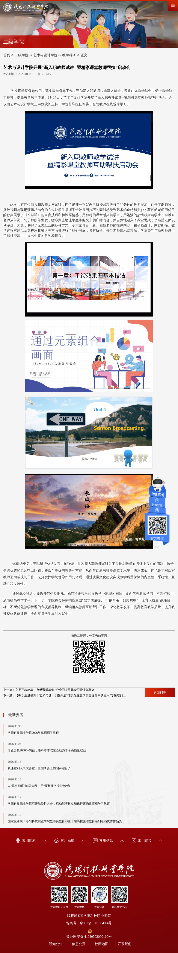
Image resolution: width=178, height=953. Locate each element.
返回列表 (160, 692)
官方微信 (157, 536)
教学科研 (69, 55)
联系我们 (124, 944)
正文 (84, 55)
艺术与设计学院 (45, 55)
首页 (6, 55)
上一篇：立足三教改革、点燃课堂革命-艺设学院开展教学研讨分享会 (48, 689)
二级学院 (22, 55)
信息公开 (79, 944)
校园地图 (102, 944)
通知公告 (56, 944)
